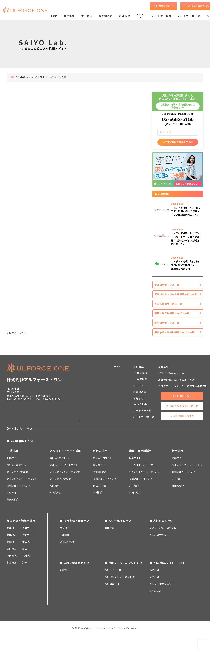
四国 (24, 548)
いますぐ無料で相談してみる (177, 142)
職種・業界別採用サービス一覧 (172, 313)
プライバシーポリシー (171, 373)
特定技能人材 (100, 471)
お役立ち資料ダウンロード (184, 406)
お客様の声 (106, 15)
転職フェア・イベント (18, 485)
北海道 (10, 527)
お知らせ (124, 15)
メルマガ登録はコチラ (182, 416)
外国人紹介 (13, 499)
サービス (86, 15)
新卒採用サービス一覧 (167, 322)
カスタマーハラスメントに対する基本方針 (183, 386)
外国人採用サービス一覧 (168, 303)
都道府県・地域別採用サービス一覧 (174, 332)
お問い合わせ (166, 6)
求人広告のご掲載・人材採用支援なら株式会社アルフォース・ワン (25, 10)
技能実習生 (99, 464)
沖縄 (24, 562)
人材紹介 (11, 492)
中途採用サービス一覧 (167, 285)
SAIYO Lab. (141, 16)
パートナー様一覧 (189, 15)
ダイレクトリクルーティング (65, 471)
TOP (54, 15)
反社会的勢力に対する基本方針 (176, 379)
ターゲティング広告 (17, 471)
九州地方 (27, 555)
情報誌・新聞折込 (16, 464)
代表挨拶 (142, 372)
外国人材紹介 (100, 485)
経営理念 (142, 379)
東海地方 (27, 527)
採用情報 (163, 367)
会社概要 (69, 15)
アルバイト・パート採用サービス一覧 (175, 294)
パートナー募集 (162, 15)
